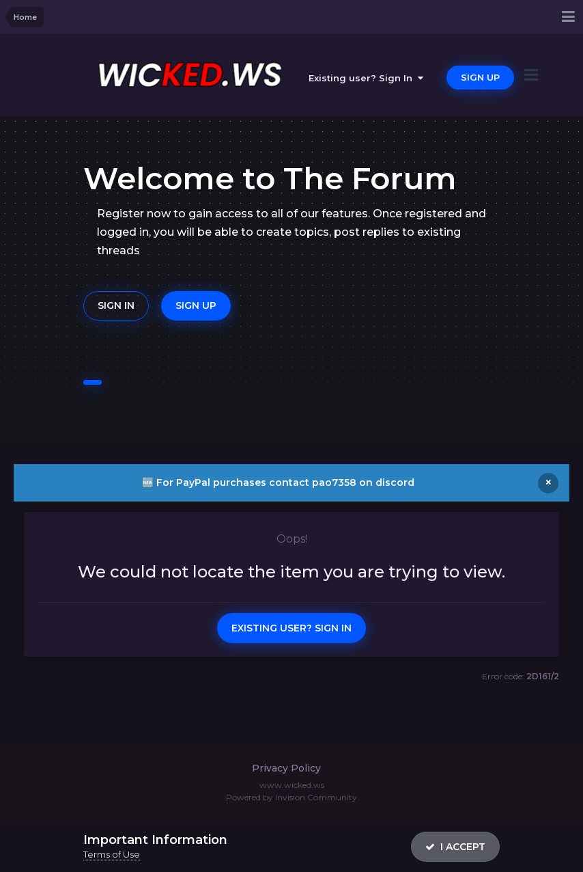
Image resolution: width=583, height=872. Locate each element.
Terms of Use (111, 854)
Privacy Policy (286, 768)
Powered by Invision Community (291, 797)
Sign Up (480, 77)
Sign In (116, 305)
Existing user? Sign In (366, 77)
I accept (455, 847)
